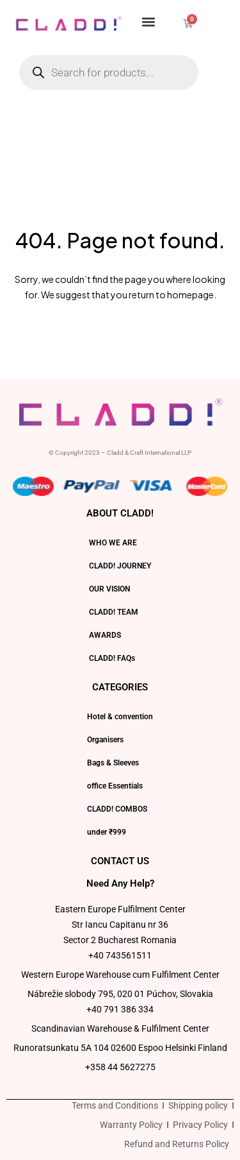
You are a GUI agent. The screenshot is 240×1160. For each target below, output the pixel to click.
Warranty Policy (131, 1125)
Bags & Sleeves (113, 762)
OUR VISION (109, 588)
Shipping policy (198, 1105)
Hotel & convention (120, 716)
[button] (148, 21)
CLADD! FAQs (112, 658)
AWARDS (105, 635)
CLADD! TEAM (113, 612)
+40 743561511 (120, 955)
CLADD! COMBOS (117, 809)
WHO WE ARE (113, 542)
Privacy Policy (200, 1125)
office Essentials (115, 785)
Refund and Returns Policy (176, 1144)
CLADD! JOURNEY (120, 565)
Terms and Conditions (115, 1105)
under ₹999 (106, 832)
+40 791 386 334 (120, 1009)
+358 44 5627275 (120, 1067)
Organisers (105, 739)
